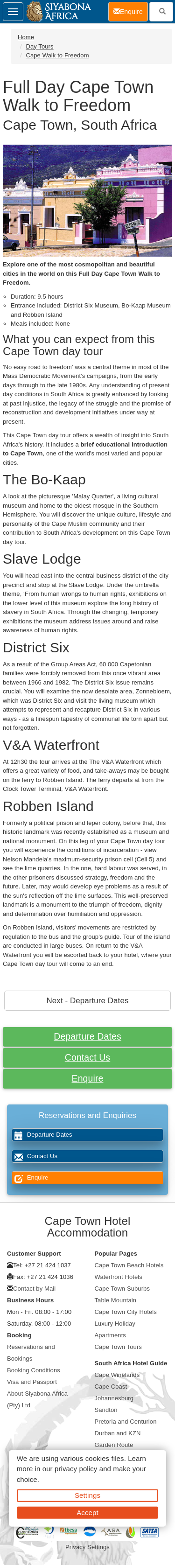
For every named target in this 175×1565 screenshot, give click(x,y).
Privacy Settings (87, 1547)
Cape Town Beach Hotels (129, 1265)
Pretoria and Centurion (126, 1421)
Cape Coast (111, 1386)
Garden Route (114, 1444)
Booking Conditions (33, 1370)
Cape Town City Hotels (126, 1311)
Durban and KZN (118, 1433)
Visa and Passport (32, 1381)
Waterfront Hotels (118, 1276)
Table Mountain (116, 1300)
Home (26, 37)
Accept (87, 1512)
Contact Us (87, 1057)
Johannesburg (114, 1398)
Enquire (88, 1078)
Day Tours (39, 46)
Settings (87, 1495)
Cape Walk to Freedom (57, 55)
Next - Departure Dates (88, 1000)
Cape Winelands (117, 1374)
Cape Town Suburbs (122, 1288)
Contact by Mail (34, 1288)
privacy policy (76, 1469)
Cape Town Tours (118, 1346)
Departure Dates (87, 1036)
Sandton (106, 1409)
